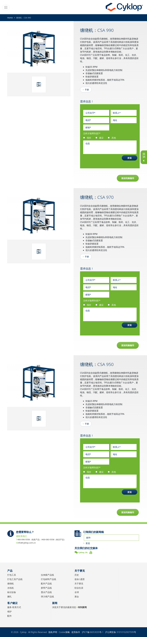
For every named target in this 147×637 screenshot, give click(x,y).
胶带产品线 (46, 587)
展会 (77, 596)
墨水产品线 (46, 592)
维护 (9, 611)
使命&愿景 (80, 579)
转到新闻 (82, 607)
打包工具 (11, 574)
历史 (77, 574)
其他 (114, 137)
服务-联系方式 (14, 607)
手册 (87, 89)
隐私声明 (53, 632)
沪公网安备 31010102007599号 (120, 632)
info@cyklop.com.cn (26, 542)
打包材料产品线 (48, 579)
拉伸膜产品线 (47, 574)
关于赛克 (79, 583)
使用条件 (75, 632)
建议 (101, 137)
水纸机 (10, 587)
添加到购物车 (127, 178)
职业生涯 (79, 587)
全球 (77, 592)
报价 (89, 137)
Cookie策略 (64, 632)
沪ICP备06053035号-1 (93, 632)
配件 (9, 615)
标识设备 (11, 592)
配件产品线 (46, 583)
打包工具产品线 (14, 579)
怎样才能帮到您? (92, 133)
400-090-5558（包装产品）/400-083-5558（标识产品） (41, 539)
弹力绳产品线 (47, 596)
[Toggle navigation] (6, 7)
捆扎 (9, 596)
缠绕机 (10, 583)
